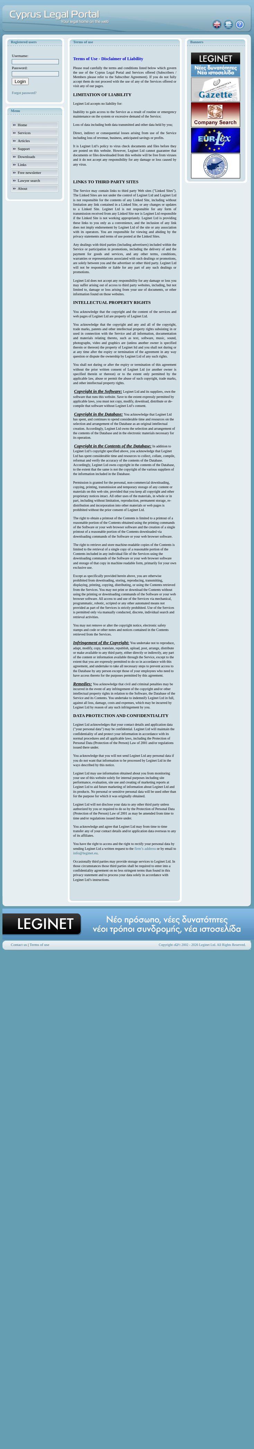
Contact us (19, 944)
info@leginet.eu (85, 853)
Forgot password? (24, 93)
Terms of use (39, 944)
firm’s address (145, 848)
